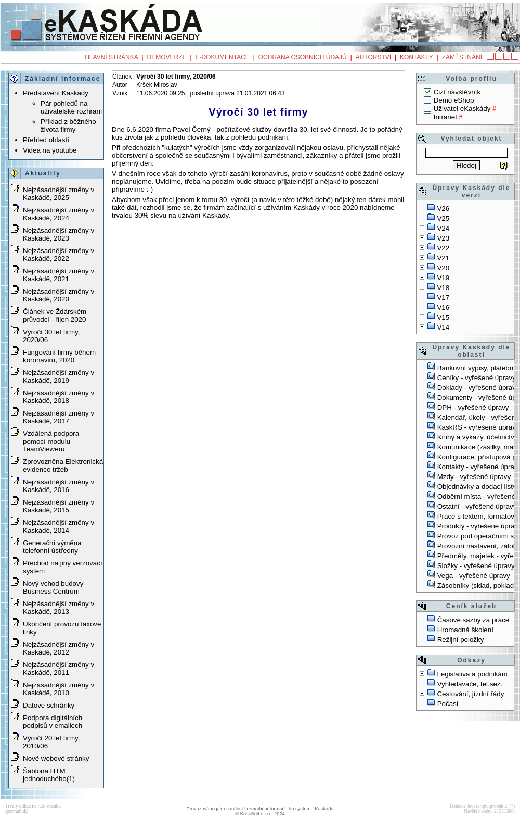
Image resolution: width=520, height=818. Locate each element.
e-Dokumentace (222, 57)
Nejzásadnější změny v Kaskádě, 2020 (58, 295)
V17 (443, 297)
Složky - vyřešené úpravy (476, 566)
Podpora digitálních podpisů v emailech (52, 721)
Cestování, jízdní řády (470, 694)
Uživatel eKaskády (462, 108)
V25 (443, 218)
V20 (443, 268)
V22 (443, 248)
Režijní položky (460, 640)
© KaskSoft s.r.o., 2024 (260, 813)
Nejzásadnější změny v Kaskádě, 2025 (58, 194)
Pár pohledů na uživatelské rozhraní (71, 107)
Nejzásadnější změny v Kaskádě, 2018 (58, 397)
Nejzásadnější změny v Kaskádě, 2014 (58, 526)
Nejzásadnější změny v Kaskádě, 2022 (58, 254)
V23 (443, 238)
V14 (443, 327)
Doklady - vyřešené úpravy (478, 388)
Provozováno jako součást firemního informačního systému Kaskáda (259, 808)
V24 (443, 228)
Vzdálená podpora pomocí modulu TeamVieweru (51, 441)
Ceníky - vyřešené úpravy (476, 378)
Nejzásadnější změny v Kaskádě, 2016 (58, 486)
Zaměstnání (462, 57)
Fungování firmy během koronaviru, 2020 (59, 356)
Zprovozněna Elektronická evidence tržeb (63, 465)
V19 (443, 278)
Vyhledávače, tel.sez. (469, 684)
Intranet (445, 117)
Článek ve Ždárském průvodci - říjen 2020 (54, 315)
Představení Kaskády (55, 93)
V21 (443, 258)
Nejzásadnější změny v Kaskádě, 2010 (58, 689)
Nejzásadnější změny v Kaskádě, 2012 (58, 648)
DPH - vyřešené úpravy (473, 407)
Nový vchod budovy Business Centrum (53, 587)
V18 (443, 288)
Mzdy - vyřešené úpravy (474, 477)
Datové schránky (48, 705)
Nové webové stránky (56, 758)
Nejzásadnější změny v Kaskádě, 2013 (58, 607)
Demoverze (167, 57)
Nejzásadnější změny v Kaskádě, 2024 (58, 214)
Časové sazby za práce (473, 620)
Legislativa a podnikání (472, 674)
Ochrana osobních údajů (302, 57)
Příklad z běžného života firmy (68, 125)
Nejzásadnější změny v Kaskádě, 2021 (58, 275)
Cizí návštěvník (457, 92)
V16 (443, 307)
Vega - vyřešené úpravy (473, 576)
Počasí (448, 704)
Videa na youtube (50, 150)
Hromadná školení (465, 630)
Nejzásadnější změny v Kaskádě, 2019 (58, 376)
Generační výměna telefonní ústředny (52, 547)
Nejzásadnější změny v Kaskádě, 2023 (58, 234)
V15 (443, 317)
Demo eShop (454, 100)
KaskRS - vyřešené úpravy (478, 427)
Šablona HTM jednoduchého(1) (49, 775)
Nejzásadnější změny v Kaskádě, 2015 (58, 506)
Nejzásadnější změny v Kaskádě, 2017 (58, 417)
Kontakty (416, 57)
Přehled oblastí (46, 140)
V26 (443, 208)
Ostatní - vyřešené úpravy (477, 506)
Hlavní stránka (111, 57)
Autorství (373, 57)
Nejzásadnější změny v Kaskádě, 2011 (58, 668)
